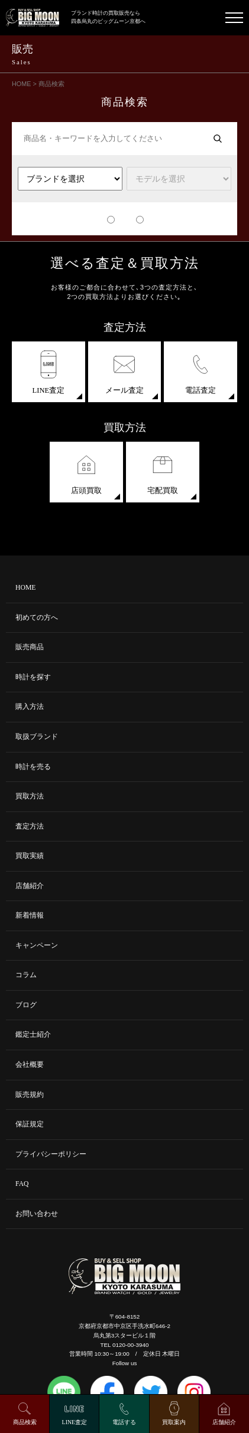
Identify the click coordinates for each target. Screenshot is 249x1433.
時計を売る (33, 767)
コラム (26, 975)
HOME (25, 587)
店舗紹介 (29, 886)
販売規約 (29, 1095)
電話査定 (200, 372)
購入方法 (29, 707)
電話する (124, 1422)
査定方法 (29, 826)
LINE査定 (49, 372)
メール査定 (124, 372)
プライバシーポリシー (50, 1154)
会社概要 (29, 1065)
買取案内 (174, 1422)
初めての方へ (36, 618)
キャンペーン (36, 945)
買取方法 (29, 796)
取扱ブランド (36, 737)
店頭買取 (86, 473)
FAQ (22, 1184)
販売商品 (29, 647)
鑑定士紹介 (33, 1034)
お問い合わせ (36, 1214)
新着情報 (29, 915)
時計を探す (33, 677)
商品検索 (25, 1422)
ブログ (26, 1005)
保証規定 (29, 1124)
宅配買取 (162, 473)
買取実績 (29, 856)
